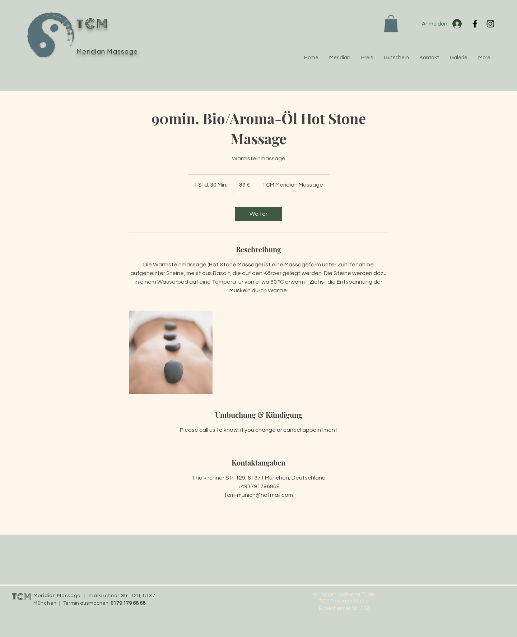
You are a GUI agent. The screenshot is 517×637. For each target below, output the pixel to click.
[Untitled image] (171, 352)
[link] (258, 214)
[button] (391, 23)
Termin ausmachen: (87, 603)
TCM (21, 597)
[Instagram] (490, 24)
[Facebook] (475, 24)
